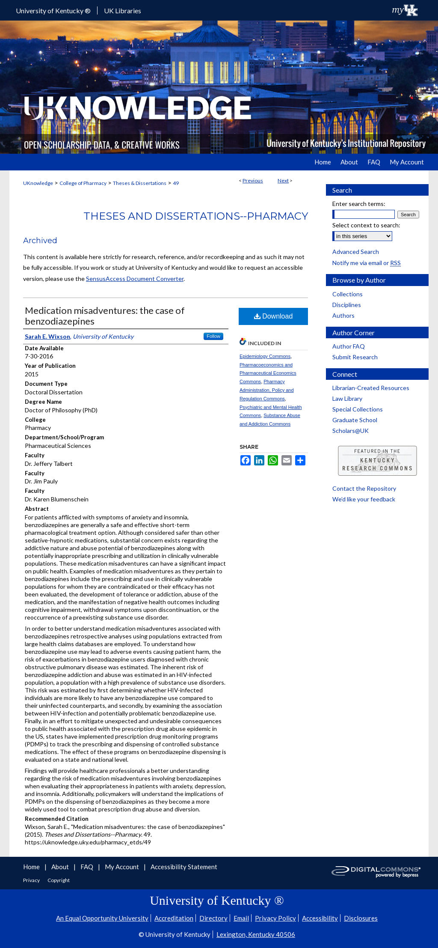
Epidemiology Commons (265, 356)
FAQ (87, 866)
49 (176, 183)
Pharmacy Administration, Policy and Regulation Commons (267, 390)
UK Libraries (122, 10)
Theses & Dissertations (139, 183)
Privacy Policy (275, 918)
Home (32, 866)
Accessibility (320, 918)
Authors (343, 315)
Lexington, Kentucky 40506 (255, 934)
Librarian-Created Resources (370, 387)
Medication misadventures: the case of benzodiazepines (105, 315)
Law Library (347, 398)
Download (273, 316)
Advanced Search (355, 251)
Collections (347, 294)
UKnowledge (38, 183)
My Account (122, 866)
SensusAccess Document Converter (134, 278)
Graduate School (354, 419)
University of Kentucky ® (53, 10)
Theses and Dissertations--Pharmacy (195, 216)
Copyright (58, 880)
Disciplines (346, 304)
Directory (213, 918)
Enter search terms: (358, 203)
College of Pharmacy (83, 183)
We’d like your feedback (363, 499)
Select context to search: (366, 225)
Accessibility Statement (184, 866)
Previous (253, 180)
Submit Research (355, 357)
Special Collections (357, 409)
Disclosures (361, 918)
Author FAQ (348, 346)
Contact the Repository (364, 488)
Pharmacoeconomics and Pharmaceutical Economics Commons (268, 373)
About (60, 866)
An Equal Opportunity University (102, 918)
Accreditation (173, 918)
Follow (213, 336)
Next (283, 180)
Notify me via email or (366, 262)
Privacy (32, 880)
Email (241, 918)
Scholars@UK (350, 430)
